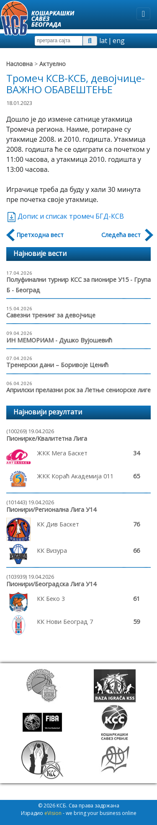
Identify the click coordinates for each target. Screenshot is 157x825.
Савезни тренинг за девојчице (50, 315)
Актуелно (52, 64)
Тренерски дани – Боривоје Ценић (57, 365)
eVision (53, 813)
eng (119, 40)
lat (103, 40)
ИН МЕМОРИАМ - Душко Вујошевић (59, 340)
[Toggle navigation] (143, 14)
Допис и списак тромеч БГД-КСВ (65, 216)
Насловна (19, 64)
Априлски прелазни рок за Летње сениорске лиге (78, 390)
